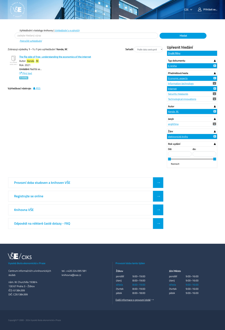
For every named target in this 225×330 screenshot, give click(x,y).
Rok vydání (174, 144)
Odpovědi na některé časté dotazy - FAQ (42, 223)
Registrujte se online (28, 196)
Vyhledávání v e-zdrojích (67, 30)
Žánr (170, 131)
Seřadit (129, 49)
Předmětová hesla (178, 73)
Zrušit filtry (174, 53)
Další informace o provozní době (133, 300)
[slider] (169, 159)
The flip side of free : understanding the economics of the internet (55, 57)
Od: (170, 149)
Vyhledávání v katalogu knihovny (36, 30)
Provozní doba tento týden (130, 263)
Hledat (183, 36)
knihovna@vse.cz (71, 275)
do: (194, 149)
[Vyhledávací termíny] (86, 36)
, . (33, 61)
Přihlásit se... (207, 9)
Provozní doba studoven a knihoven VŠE (42, 182)
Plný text (25, 73)
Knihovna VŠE (24, 209)
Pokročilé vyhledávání (31, 41)
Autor (171, 106)
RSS (36, 88)
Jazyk (171, 119)
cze (186, 10)
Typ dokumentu (176, 61)
